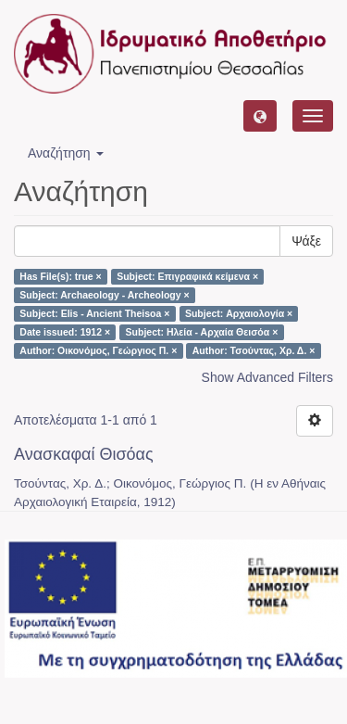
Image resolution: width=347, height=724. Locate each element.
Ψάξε (306, 241)
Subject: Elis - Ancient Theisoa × (94, 313)
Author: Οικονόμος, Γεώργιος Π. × (98, 350)
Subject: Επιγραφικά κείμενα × (187, 276)
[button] (260, 116)
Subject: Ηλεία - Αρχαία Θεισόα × (202, 331)
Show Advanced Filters (267, 377)
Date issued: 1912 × (64, 331)
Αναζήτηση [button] (66, 153)
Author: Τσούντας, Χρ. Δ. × (254, 350)
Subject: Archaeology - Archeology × (104, 294)
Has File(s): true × (60, 276)
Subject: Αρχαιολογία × (238, 313)
